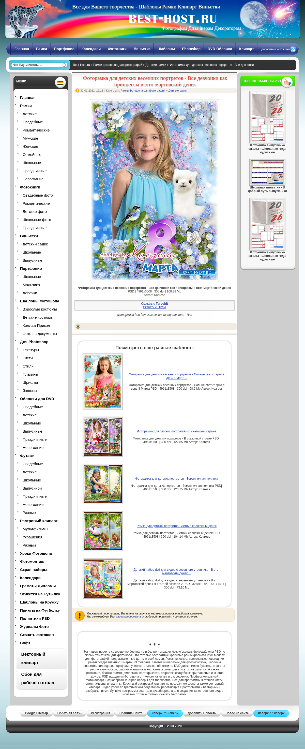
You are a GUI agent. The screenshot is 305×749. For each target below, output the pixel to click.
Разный (29, 545)
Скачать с (154, 303)
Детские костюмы (38, 317)
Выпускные (32, 260)
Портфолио (64, 49)
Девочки (30, 293)
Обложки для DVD (37, 398)
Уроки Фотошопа (36, 553)
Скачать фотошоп (37, 635)
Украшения (32, 537)
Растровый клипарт (39, 521)
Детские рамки (155, 65)
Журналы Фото (34, 626)
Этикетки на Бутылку (40, 594)
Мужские (30, 138)
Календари (91, 49)
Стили (28, 366)
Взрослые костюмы (40, 309)
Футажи (27, 455)
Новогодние (33, 179)
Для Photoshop (34, 342)
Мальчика (31, 285)
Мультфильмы (35, 529)
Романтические (36, 130)
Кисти (28, 358)
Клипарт (246, 49)
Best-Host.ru (81, 65)
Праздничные (35, 171)
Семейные (32, 154)
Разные (29, 512)
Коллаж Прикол (36, 325)
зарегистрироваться (130, 616)
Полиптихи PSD (35, 618)
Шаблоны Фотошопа (39, 301)
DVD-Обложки (220, 49)
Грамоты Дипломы (38, 586)
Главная (21, 49)
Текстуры (31, 350)
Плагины (30, 374)
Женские (30, 146)
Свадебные (33, 122)
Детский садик (35, 244)
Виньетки (142, 49)
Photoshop (191, 49)
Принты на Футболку (40, 610)
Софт (25, 643)
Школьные (32, 162)
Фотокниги (117, 49)
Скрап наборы (33, 569)
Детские (30, 114)
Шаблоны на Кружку (39, 602)
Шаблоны (166, 49)
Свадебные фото (38, 195)
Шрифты (30, 382)
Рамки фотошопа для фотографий (117, 65)
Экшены (30, 390)
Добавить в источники (275, 49)
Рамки (41, 49)
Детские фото (35, 211)
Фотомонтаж (32, 561)
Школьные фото (37, 219)
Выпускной (32, 488)
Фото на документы (40, 333)
